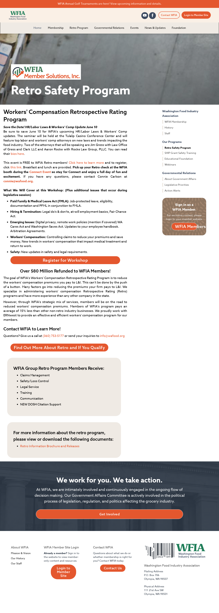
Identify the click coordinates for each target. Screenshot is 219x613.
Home (37, 28)
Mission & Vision (21, 553)
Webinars (170, 164)
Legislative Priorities (177, 185)
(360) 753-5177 (53, 336)
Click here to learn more (86, 162)
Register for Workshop (65, 260)
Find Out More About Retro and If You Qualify (59, 347)
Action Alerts (172, 191)
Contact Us (113, 568)
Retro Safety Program (178, 148)
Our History (18, 558)
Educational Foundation (179, 159)
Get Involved (109, 514)
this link (16, 167)
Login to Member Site (196, 15)
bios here (17, 154)
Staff (167, 133)
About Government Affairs (180, 179)
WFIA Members (186, 226)
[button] (56, 28)
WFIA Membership (175, 122)
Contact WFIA (169, 15)
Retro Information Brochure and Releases (49, 446)
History (169, 127)
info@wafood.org (112, 336)
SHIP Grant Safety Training (180, 153)
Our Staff (16, 563)
